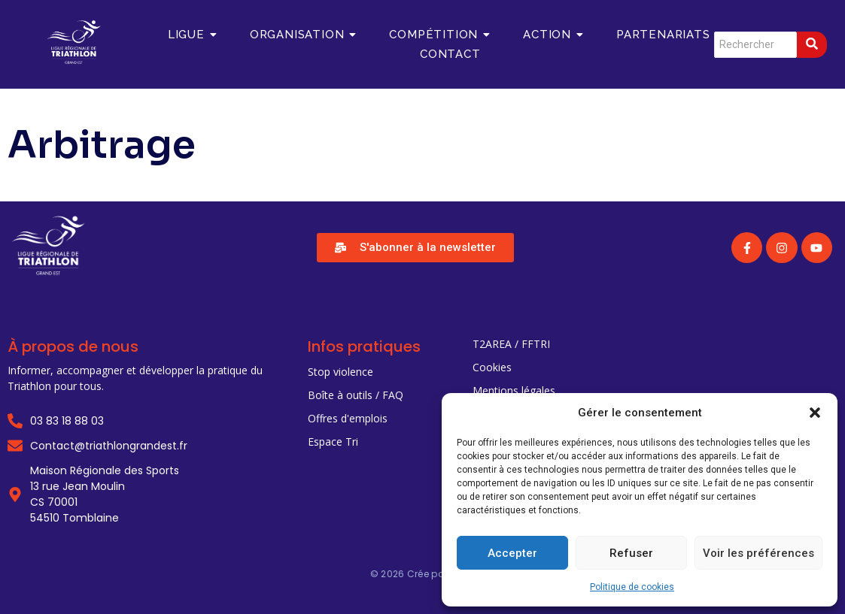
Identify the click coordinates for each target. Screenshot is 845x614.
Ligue (192, 34)
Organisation (303, 34)
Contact (450, 54)
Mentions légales (514, 390)
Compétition (439, 34)
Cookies (492, 367)
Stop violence (340, 371)
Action (552, 34)
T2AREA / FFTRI (511, 344)
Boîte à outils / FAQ (355, 395)
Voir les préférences (758, 553)
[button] (814, 412)
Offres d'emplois (348, 418)
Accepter (512, 553)
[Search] (755, 45)
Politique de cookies (632, 587)
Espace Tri (333, 441)
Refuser (631, 553)
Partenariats (669, 34)
